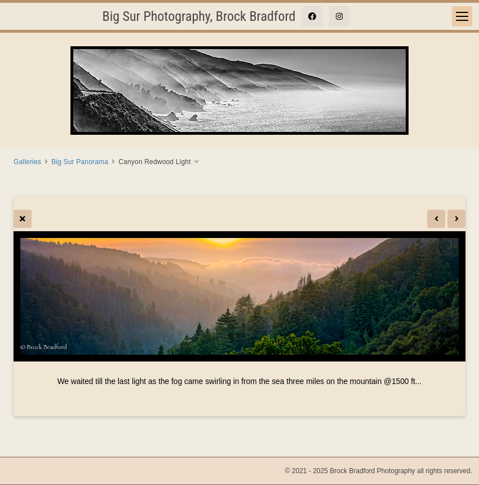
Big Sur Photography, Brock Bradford (199, 16)
